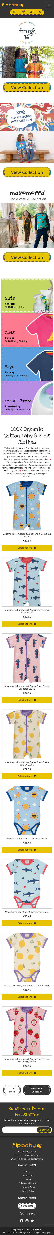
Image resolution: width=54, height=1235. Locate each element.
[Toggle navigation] (49, 5)
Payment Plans (27, 1187)
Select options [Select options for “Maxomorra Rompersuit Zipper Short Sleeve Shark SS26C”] (27, 623)
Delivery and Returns (28, 1183)
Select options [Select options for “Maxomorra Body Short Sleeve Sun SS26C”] (27, 849)
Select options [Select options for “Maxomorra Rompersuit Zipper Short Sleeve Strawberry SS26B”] (27, 1072)
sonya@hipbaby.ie (25, 1159)
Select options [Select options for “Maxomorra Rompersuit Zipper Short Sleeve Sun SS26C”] (27, 547)
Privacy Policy (28, 1191)
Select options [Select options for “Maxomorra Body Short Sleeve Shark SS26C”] (27, 923)
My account (28, 1175)
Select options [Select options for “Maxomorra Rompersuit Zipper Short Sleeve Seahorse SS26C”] (27, 699)
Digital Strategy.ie (43, 1232)
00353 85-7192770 (22, 1155)
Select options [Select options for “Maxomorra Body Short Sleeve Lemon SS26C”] (27, 996)
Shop (28, 1171)
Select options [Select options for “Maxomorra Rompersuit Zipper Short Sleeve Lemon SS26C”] (27, 776)
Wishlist (28, 1179)
